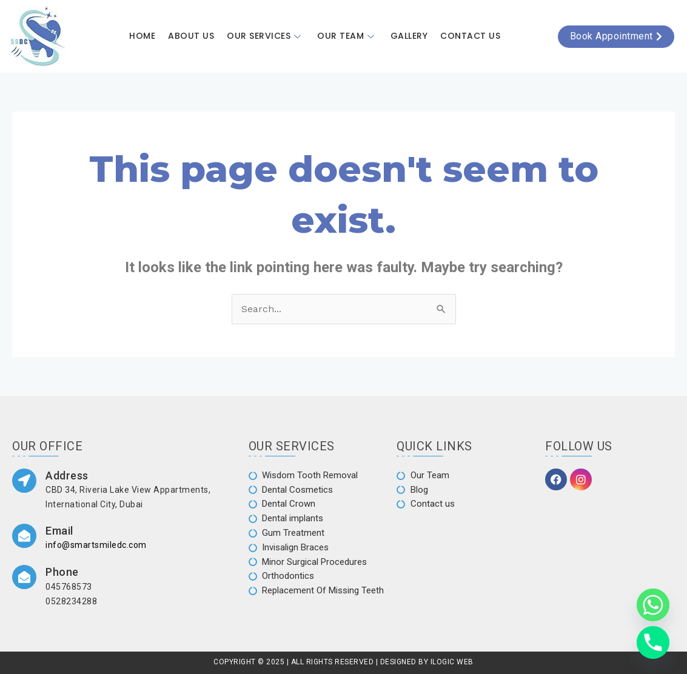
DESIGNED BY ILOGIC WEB (426, 660)
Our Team (347, 36)
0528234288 (71, 601)
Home (144, 36)
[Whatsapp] (653, 605)
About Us (192, 36)
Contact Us (469, 36)
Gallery (408, 36)
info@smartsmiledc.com (96, 545)
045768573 (68, 586)
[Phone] (653, 642)
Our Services (266, 36)
